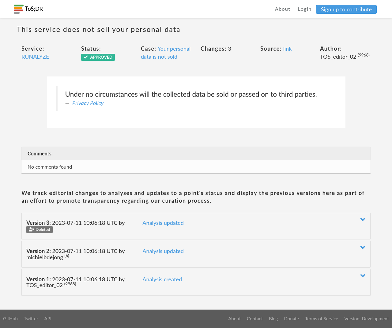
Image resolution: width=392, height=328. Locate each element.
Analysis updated (163, 222)
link (287, 48)
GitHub (10, 318)
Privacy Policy (88, 103)
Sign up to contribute (346, 9)
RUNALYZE (35, 56)
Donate (291, 318)
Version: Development (366, 318)
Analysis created (162, 279)
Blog (273, 318)
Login (305, 9)
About (283, 9)
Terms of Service (321, 318)
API (47, 318)
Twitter (31, 318)
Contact (255, 318)
